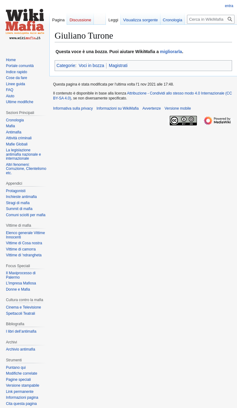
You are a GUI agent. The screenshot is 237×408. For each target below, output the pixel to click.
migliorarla (171, 51)
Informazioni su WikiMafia (118, 108)
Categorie (65, 65)
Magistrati (118, 65)
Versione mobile (177, 108)
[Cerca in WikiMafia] (211, 19)
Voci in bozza (91, 65)
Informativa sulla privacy (73, 108)
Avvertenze (151, 108)
